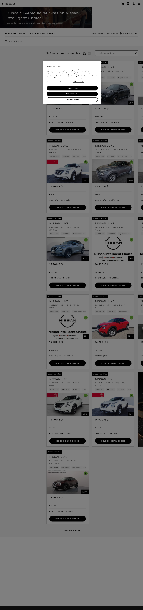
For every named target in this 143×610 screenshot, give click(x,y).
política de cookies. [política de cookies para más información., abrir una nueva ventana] (78, 82)
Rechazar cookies (72, 94)
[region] (72, 82)
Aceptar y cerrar (72, 88)
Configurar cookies (72, 99)
